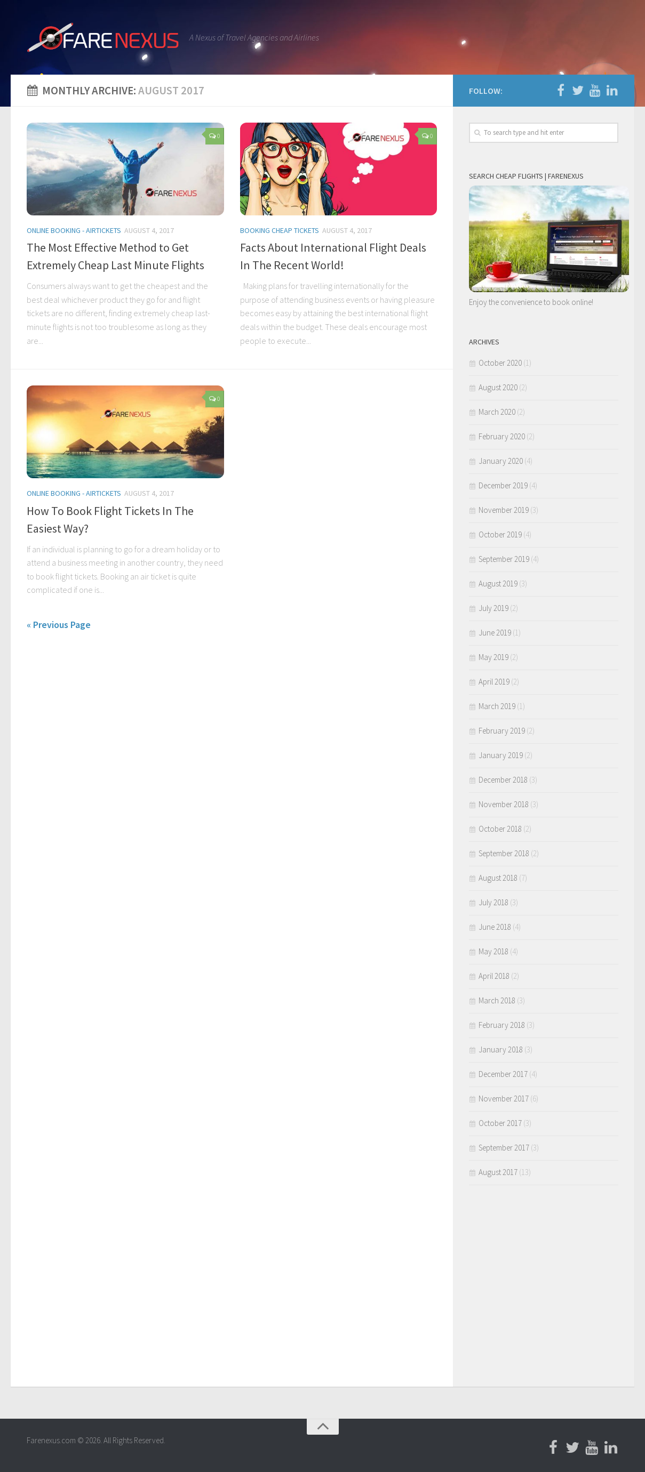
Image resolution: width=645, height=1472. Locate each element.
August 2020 (498, 387)
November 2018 (504, 804)
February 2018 (502, 1025)
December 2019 (503, 485)
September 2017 (504, 1148)
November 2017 (504, 1098)
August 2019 (498, 583)
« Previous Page (59, 624)
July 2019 (493, 608)
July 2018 (493, 902)
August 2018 (498, 878)
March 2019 (497, 706)
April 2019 (494, 682)
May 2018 (493, 951)
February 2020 (502, 436)
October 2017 (500, 1123)
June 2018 (495, 927)
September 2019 (504, 559)
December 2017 (503, 1074)
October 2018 (500, 829)
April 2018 (494, 976)
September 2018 (504, 853)
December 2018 (503, 780)
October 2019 (500, 534)
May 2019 (493, 657)
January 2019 (501, 755)
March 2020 (497, 412)
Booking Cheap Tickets (279, 230)
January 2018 (501, 1049)
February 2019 (502, 731)
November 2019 (504, 510)
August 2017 (498, 1172)
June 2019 (495, 633)
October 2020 (500, 363)
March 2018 (497, 1000)
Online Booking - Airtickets (74, 230)
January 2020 (501, 461)
